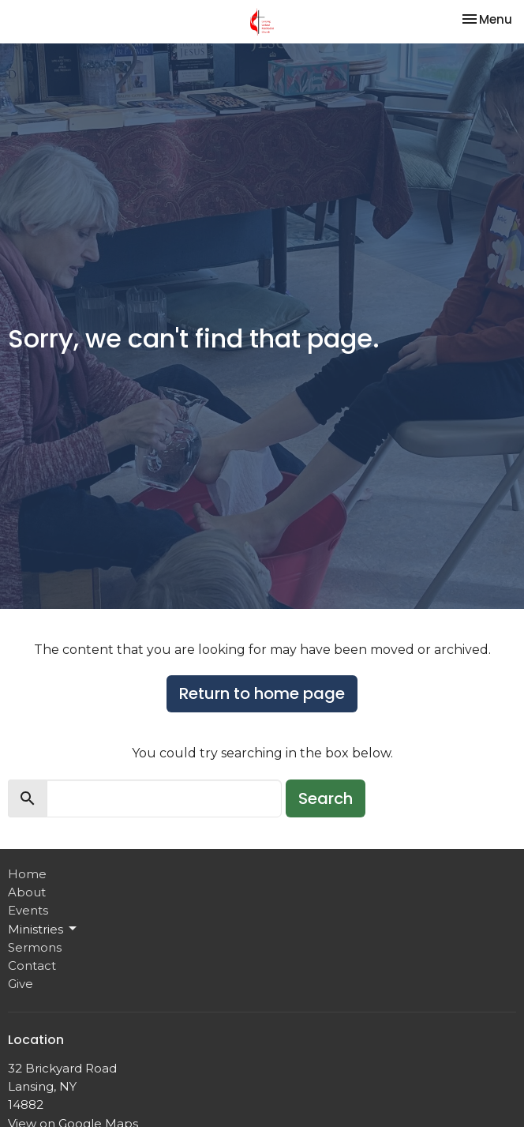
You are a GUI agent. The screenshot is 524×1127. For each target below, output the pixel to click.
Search (325, 798)
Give (20, 983)
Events (28, 910)
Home (27, 873)
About (27, 892)
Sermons (35, 947)
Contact (32, 965)
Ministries (43, 929)
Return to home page (262, 693)
